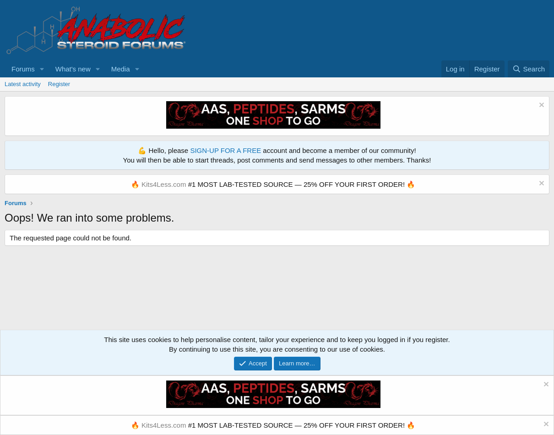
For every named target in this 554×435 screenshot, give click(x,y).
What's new (73, 69)
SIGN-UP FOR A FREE (225, 150)
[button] (42, 68)
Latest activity (23, 84)
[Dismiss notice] (540, 106)
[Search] (528, 68)
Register (59, 84)
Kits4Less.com (163, 184)
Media (120, 69)
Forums (23, 69)
